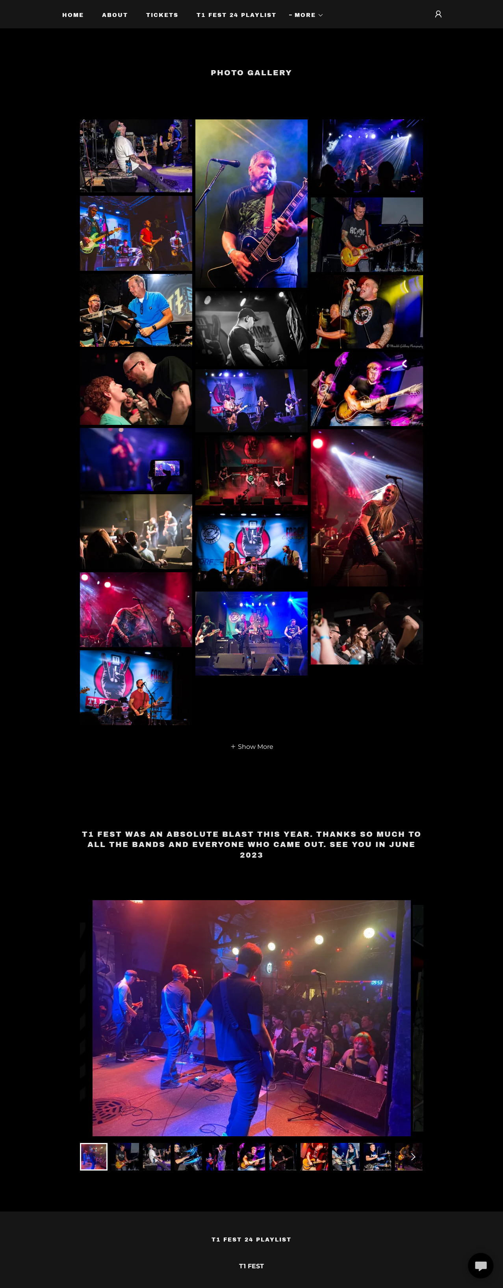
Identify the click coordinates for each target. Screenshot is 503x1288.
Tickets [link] (162, 15)
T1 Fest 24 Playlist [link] (237, 15)
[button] (306, 15)
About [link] (115, 15)
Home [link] (73, 15)
